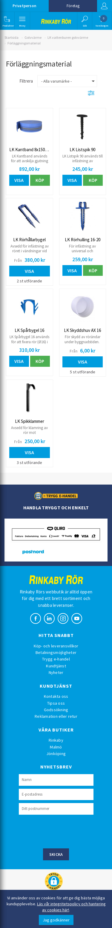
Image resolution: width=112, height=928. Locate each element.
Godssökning (56, 709)
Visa (19, 180)
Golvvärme (33, 37)
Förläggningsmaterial (24, 43)
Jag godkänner (56, 920)
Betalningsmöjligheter (56, 652)
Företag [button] (73, 5)
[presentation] (64, 830)
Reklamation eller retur (56, 716)
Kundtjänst (56, 666)
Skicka (56, 854)
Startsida (11, 37)
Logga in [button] (104, 6)
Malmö (56, 747)
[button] (6, 21)
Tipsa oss (56, 703)
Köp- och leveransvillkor (56, 646)
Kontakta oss (56, 696)
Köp (40, 180)
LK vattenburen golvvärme (67, 37)
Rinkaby (56, 740)
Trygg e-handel (56, 659)
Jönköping (56, 753)
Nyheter (56, 672)
